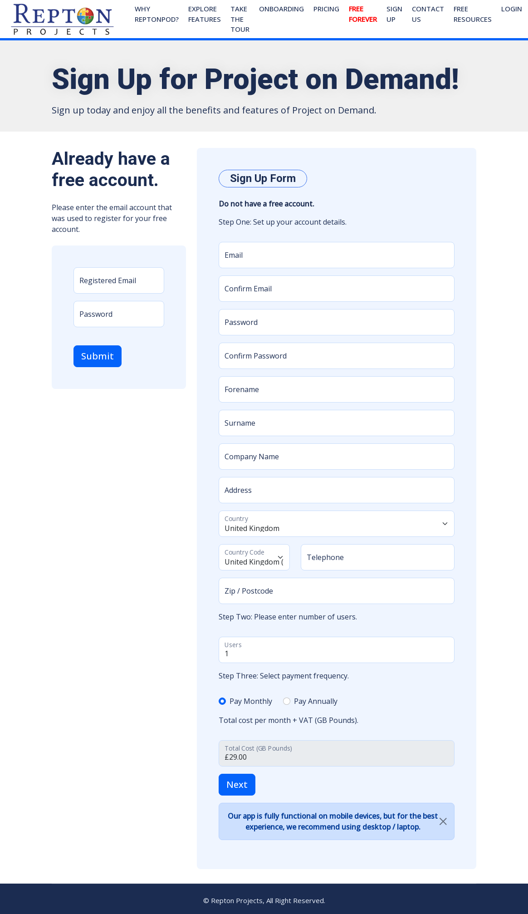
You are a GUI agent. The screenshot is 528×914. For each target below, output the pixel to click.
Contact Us (428, 14)
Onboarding (281, 8)
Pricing (326, 8)
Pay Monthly (251, 701)
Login (511, 8)
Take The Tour (239, 19)
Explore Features (204, 14)
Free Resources (473, 14)
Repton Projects (237, 900)
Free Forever (363, 14)
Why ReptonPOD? (157, 14)
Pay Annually (315, 701)
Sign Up (394, 14)
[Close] (443, 821)
